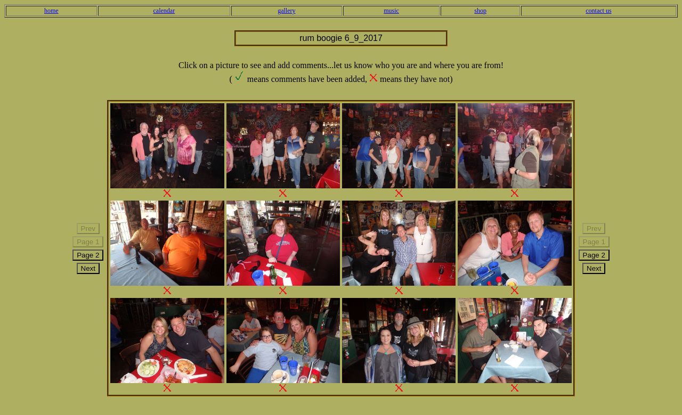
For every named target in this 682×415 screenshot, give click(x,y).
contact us (598, 10)
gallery (286, 10)
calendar (164, 10)
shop (480, 10)
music (391, 10)
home (51, 10)
